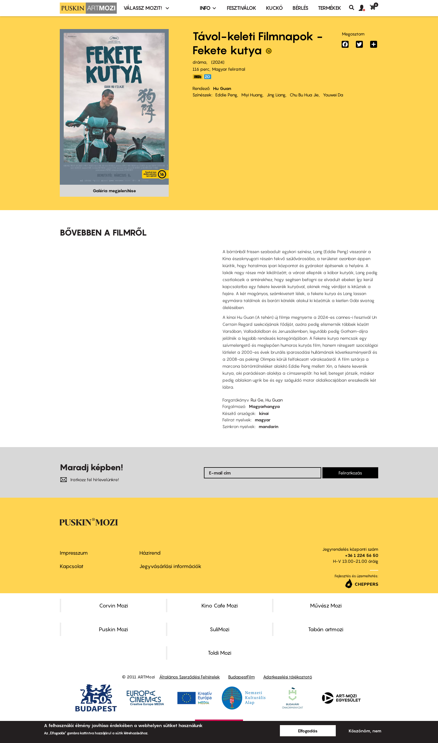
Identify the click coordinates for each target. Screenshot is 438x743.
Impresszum (74, 553)
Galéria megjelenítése (114, 190)
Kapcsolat (72, 566)
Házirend (150, 553)
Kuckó (274, 8)
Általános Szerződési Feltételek (189, 676)
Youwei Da (333, 94)
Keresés (354, 7)
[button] (364, 8)
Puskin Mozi (113, 629)
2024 (218, 62)
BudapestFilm (241, 676)
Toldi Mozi (219, 653)
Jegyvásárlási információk (170, 566)
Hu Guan (222, 88)
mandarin (268, 426)
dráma (199, 62)
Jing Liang (276, 94)
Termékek (329, 8)
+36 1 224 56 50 (361, 555)
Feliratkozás (350, 472)
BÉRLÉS (300, 8)
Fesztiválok (241, 8)
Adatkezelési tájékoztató (287, 676)
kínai (264, 413)
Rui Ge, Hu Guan (267, 399)
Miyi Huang (252, 94)
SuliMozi (219, 629)
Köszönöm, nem (365, 730)
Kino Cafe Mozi (219, 605)
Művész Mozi (326, 605)
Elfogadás (308, 730)
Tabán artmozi (325, 629)
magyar (262, 419)
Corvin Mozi (113, 605)
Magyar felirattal (228, 69)
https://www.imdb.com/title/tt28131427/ (197, 76)
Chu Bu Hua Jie (304, 94)
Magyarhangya (264, 406)
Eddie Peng (226, 94)
